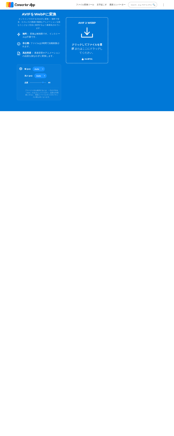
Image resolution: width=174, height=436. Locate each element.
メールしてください (127, 418)
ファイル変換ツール (85, 4)
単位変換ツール (125, 428)
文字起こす (102, 4)
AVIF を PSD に (30, 344)
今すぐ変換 (124, 380)
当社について (124, 421)
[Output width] (38, 68)
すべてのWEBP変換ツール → (145, 353)
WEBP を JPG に (104, 327)
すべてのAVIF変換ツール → (73, 353)
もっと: (163, 4)
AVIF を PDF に (74, 330)
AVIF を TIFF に (74, 337)
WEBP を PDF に (147, 327)
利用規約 (81, 418)
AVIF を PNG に (52, 330)
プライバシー (83, 421)
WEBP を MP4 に (125, 334)
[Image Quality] (38, 82)
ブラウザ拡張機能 (126, 434)
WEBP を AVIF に (103, 341)
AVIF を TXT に (52, 337)
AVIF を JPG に (30, 330)
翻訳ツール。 (124, 431)
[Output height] (40, 75)
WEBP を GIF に (104, 334)
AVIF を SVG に (52, 344)
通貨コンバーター (117, 4)
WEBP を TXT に (147, 334)
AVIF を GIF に (30, 337)
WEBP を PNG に (125, 327)
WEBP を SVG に (125, 341)
